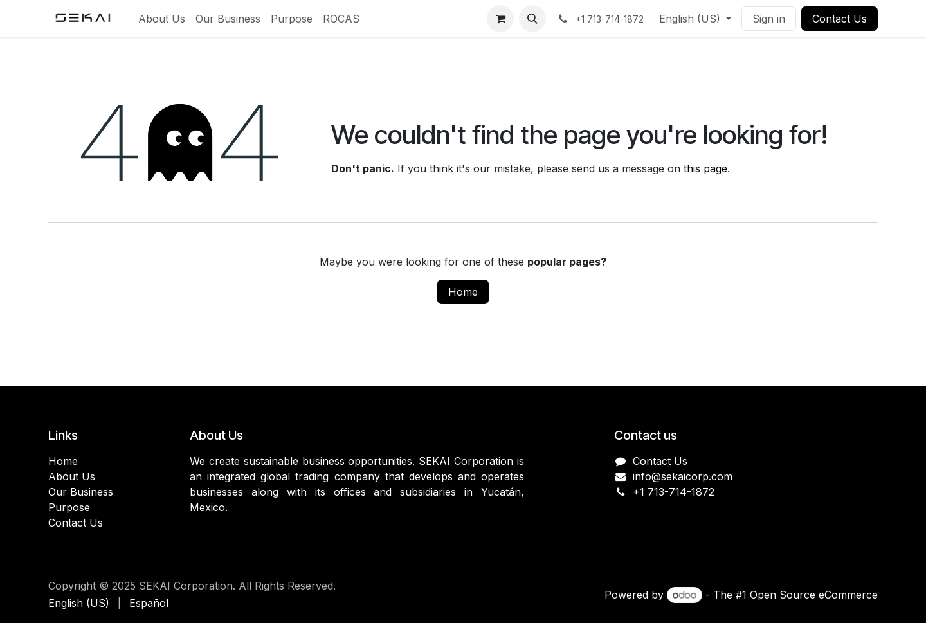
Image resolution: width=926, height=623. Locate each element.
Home (463, 291)
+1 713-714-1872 (673, 491)
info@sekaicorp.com (682, 476)
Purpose (69, 507)
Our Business (80, 491)
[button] (532, 18)
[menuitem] (161, 19)
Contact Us (839, 18)
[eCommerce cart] (500, 18)
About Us (71, 476)
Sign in (768, 18)
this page (705, 168)
